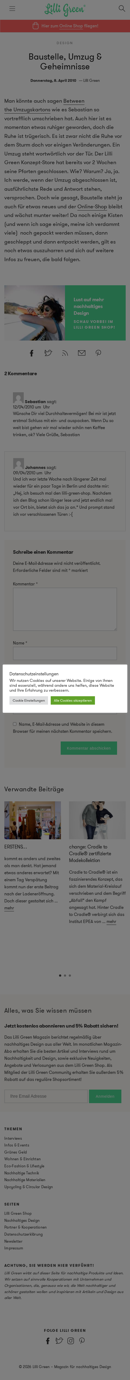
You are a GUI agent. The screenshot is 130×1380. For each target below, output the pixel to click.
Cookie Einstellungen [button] (29, 700)
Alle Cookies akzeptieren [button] (73, 700)
